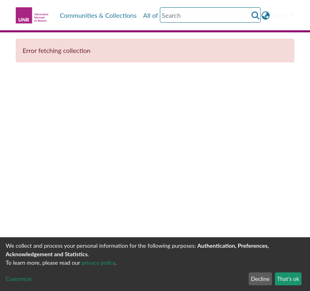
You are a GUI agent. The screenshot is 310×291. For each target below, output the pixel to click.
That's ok (288, 278)
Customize (19, 278)
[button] (266, 15)
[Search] (210, 15)
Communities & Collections (98, 15)
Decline (260, 278)
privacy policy (98, 262)
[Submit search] (256, 15)
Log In (280, 15)
